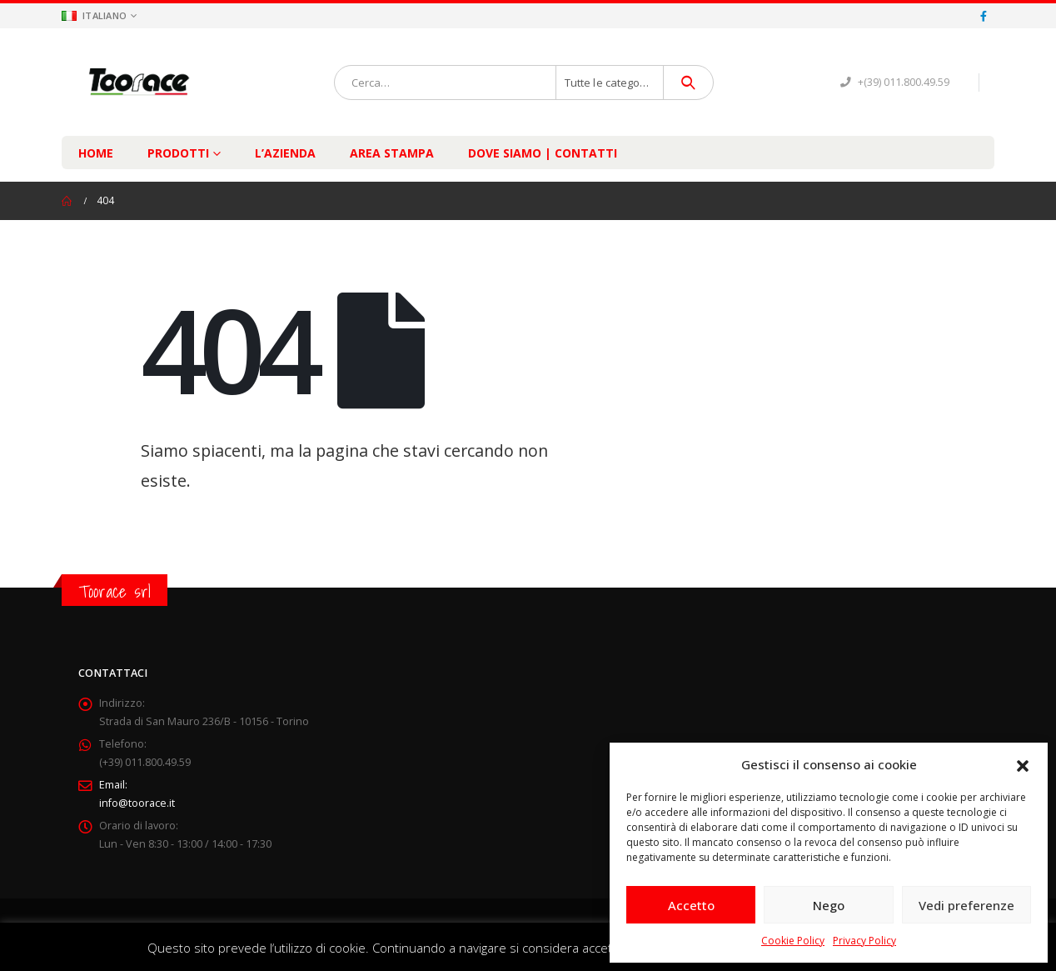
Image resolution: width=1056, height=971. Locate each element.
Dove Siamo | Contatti (542, 153)
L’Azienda (285, 153)
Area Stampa (392, 153)
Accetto (691, 905)
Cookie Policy (792, 940)
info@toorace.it (137, 803)
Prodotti (178, 153)
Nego (828, 905)
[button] (1022, 764)
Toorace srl (114, 591)
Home (95, 153)
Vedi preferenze (966, 905)
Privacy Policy (864, 940)
